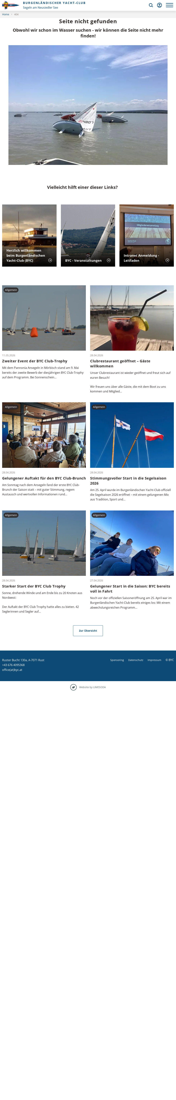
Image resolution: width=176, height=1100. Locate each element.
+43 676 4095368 (13, 665)
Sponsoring (117, 660)
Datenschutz (135, 660)
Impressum (154, 660)
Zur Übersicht (88, 630)
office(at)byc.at (12, 670)
